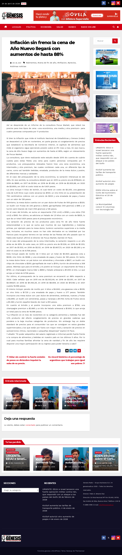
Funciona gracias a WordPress (48, 551)
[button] (114, 27)
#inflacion (62, 63)
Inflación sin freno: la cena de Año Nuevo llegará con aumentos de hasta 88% (42, 48)
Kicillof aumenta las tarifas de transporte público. (106, 172)
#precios (72, 63)
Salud (60, 27)
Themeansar (80, 551)
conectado (30, 425)
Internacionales (12, 452)
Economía (46, 27)
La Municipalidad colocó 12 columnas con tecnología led (105, 207)
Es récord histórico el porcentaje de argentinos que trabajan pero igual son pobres (66, 360)
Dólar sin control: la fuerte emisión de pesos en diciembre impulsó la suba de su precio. (26, 360)
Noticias (98, 452)
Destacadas (11, 449)
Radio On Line (88, 27)
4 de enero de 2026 (46, 467)
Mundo (72, 27)
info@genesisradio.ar (106, 505)
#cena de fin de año (47, 63)
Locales (16, 27)
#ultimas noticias (18, 66)
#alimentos (31, 63)
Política (31, 27)
